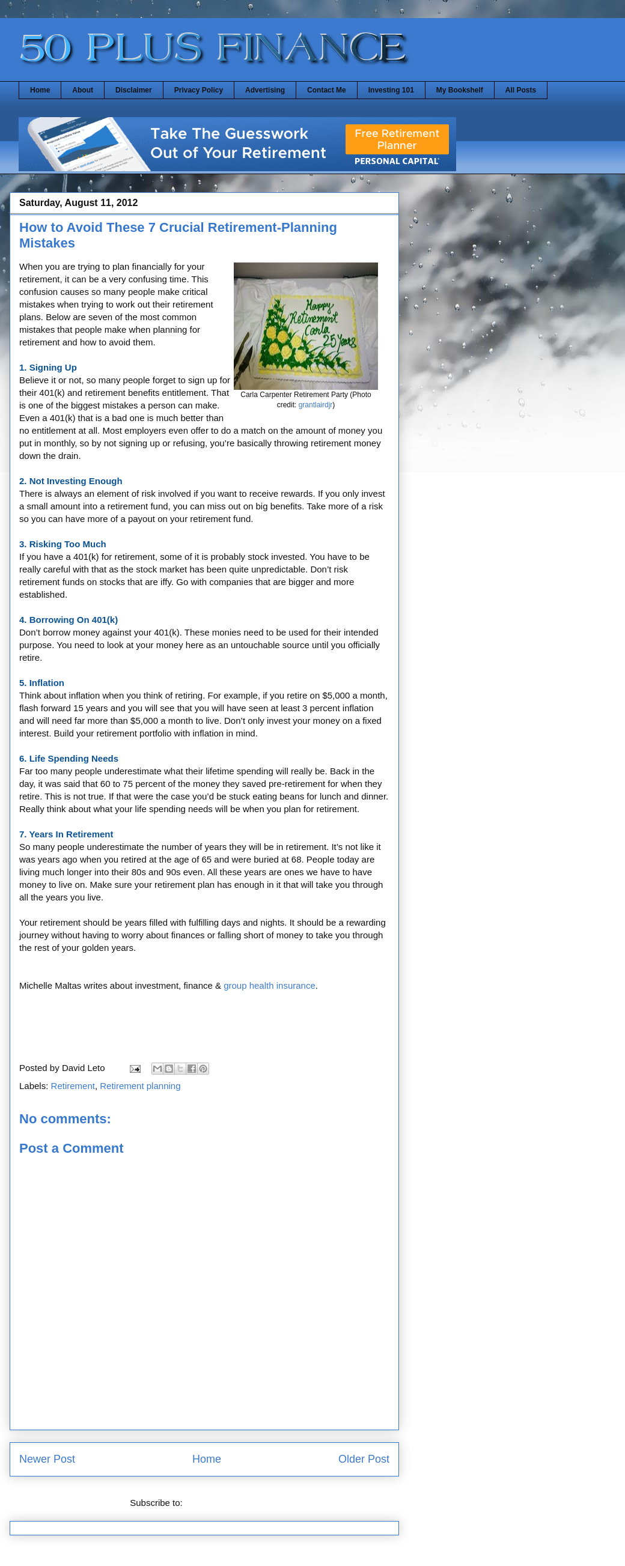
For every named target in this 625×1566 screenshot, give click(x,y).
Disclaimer (133, 90)
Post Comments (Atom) (232, 1503)
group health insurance (270, 985)
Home (40, 90)
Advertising (265, 90)
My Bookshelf (459, 90)
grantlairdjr (316, 405)
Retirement (73, 1086)
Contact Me (326, 90)
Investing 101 (391, 90)
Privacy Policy (198, 90)
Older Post (363, 1459)
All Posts (520, 90)
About (82, 90)
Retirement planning (140, 1086)
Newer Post (47, 1459)
